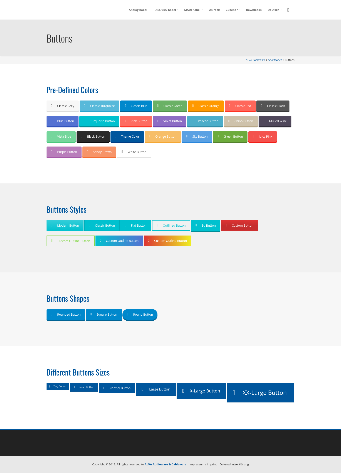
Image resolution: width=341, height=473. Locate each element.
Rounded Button (65, 314)
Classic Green (169, 106)
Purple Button (64, 152)
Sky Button (196, 136)
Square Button (103, 314)
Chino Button (240, 121)
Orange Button (162, 136)
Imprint (212, 464)
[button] (289, 9)
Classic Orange (205, 106)
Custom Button (239, 225)
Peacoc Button (205, 121)
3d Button (206, 225)
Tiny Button (57, 386)
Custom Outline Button (70, 241)
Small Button (84, 387)
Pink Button (136, 121)
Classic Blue (136, 106)
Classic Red (240, 106)
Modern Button (65, 225)
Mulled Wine (275, 121)
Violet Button (169, 121)
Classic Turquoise (99, 106)
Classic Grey (62, 106)
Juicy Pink (262, 136)
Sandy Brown (99, 152)
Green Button (230, 136)
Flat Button (136, 225)
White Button (134, 152)
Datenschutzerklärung (234, 464)
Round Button (140, 314)
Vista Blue (61, 136)
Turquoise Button (99, 121)
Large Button (156, 389)
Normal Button (116, 388)
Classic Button (102, 225)
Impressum (196, 464)
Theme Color (127, 136)
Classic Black (273, 106)
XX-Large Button (260, 393)
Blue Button (62, 121)
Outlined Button (171, 225)
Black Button (93, 136)
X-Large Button (201, 391)
